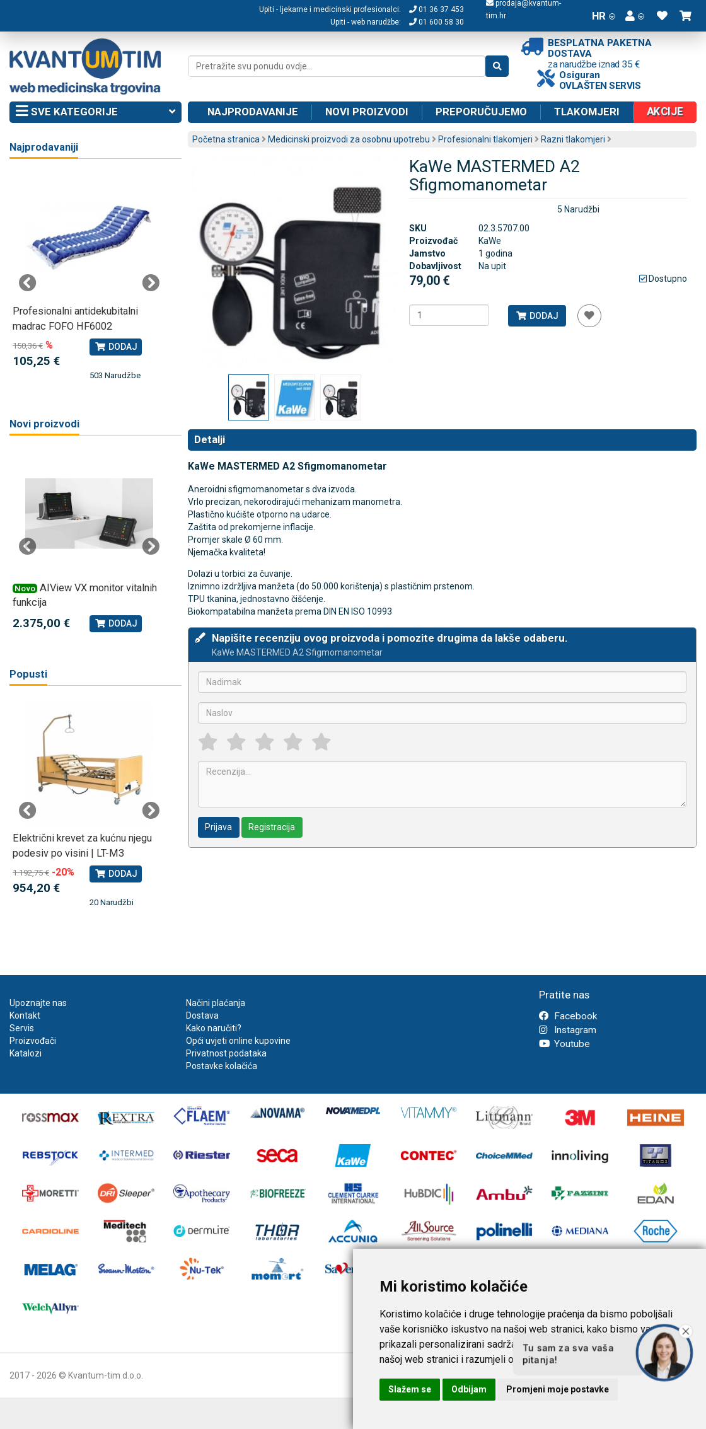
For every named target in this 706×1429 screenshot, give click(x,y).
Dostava (202, 1015)
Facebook (568, 1016)
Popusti (28, 674)
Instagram (567, 1030)
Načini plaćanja (215, 1003)
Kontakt (24, 1015)
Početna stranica (226, 139)
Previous (28, 283)
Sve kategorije (95, 112)
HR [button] (603, 15)
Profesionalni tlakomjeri (485, 139)
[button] (634, 15)
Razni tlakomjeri (573, 139)
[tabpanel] (89, 277)
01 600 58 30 (436, 22)
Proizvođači (32, 1041)
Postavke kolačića (221, 1066)
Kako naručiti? (213, 1028)
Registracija (271, 827)
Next (150, 283)
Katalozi (25, 1053)
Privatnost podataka (226, 1053)
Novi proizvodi (366, 111)
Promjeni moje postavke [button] (557, 1389)
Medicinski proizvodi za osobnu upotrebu (349, 139)
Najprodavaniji (43, 147)
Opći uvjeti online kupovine (238, 1041)
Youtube (564, 1044)
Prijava (218, 827)
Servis (21, 1028)
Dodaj (536, 316)
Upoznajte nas (38, 1003)
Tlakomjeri (587, 111)
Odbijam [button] (469, 1389)
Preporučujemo (481, 111)
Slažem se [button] (409, 1389)
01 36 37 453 (436, 9)
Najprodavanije (252, 111)
